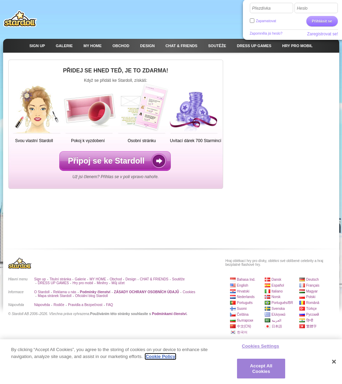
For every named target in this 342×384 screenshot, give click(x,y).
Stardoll (20, 18)
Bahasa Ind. (246, 279)
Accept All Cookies (261, 371)
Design (130, 279)
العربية (276, 320)
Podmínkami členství (169, 314)
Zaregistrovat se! (322, 34)
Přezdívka (261, 8)
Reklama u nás (64, 292)
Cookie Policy (160, 359)
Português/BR (282, 303)
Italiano (277, 291)
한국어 (242, 332)
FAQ (109, 305)
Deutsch (312, 279)
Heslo (302, 8)
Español (278, 285)
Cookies (189, 292)
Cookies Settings (260, 348)
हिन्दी (309, 320)
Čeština (243, 314)
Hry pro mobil (82, 283)
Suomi (242, 309)
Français (312, 285)
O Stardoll (42, 292)
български (245, 320)
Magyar (312, 291)
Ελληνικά (279, 314)
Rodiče (59, 305)
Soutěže (178, 279)
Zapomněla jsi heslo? (266, 33)
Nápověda (42, 305)
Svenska (278, 309)
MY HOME (97, 279)
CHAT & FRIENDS (154, 279)
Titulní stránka (60, 279)
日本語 (277, 326)
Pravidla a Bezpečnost (85, 305)
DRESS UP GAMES (53, 283)
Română (312, 303)
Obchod (116, 279)
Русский (312, 314)
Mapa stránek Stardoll (54, 296)
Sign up (40, 279)
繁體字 (311, 326)
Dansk (276, 279)
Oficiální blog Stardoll (91, 296)
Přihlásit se (322, 21)
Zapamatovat (266, 21)
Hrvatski (243, 291)
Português (245, 303)
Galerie (80, 279)
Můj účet (118, 283)
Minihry (102, 283)
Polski (311, 297)
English (242, 285)
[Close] (334, 364)
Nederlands (246, 297)
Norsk (276, 297)
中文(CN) (244, 326)
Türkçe (311, 309)
